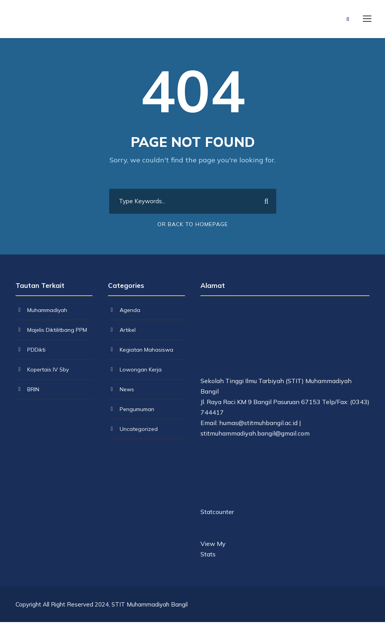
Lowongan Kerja (141, 371)
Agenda (130, 312)
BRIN (33, 391)
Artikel (128, 331)
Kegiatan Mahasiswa (146, 351)
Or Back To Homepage (192, 226)
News (127, 391)
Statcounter (217, 514)
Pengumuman (137, 411)
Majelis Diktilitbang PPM (57, 331)
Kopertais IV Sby (48, 371)
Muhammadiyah (47, 312)
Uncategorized (139, 430)
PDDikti (36, 351)
